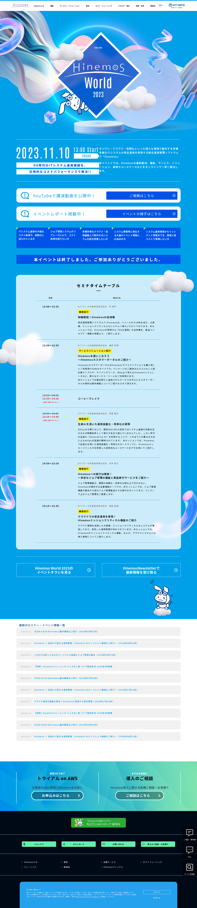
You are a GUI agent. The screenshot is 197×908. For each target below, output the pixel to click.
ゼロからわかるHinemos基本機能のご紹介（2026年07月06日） (66, 676)
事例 (87, 6)
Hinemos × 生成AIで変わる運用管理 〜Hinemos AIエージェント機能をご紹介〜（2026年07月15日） (86, 688)
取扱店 (152, 6)
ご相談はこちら (138, 794)
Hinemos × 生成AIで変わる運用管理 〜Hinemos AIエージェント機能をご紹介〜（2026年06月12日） (86, 735)
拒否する (156, 898)
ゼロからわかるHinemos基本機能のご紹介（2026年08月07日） (66, 630)
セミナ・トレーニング (103, 6)
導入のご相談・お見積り (158, 843)
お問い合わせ (118, 843)
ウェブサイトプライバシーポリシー (88, 897)
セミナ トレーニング (151, 860)
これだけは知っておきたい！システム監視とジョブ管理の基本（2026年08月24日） (75, 653)
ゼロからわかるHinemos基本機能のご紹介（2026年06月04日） (66, 723)
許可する (156, 892)
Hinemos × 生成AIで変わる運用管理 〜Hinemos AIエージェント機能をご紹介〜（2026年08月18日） (86, 641)
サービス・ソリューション (70, 6)
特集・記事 (140, 6)
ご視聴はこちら (142, 202)
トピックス (39, 843)
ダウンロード (78, 843)
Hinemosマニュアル (112, 865)
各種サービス (108, 860)
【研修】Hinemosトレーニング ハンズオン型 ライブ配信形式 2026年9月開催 (73, 665)
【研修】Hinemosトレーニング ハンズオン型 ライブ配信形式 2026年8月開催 (73, 712)
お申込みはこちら (56, 794)
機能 (52, 6)
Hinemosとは (39, 6)
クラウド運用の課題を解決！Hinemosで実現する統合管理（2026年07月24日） (74, 700)
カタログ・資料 (124, 6)
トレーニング (29, 865)
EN (161, 5)
